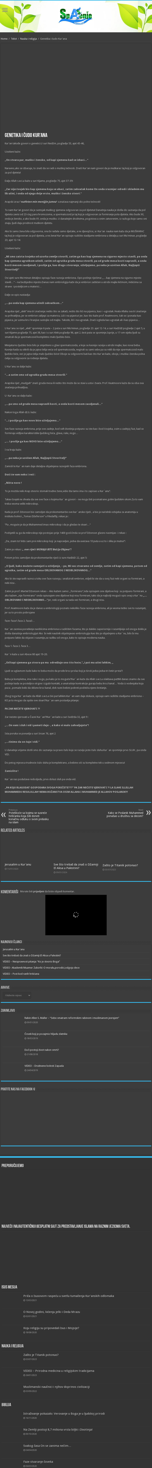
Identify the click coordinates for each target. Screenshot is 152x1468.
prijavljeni (38, 891)
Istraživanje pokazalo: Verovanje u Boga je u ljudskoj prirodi (64, 1413)
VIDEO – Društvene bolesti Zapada (44, 1065)
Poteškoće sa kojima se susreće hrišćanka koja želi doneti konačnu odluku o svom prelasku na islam (29, 816)
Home (4, 38)
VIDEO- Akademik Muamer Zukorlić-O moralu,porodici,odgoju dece (41, 967)
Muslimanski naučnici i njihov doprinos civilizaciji (56, 1387)
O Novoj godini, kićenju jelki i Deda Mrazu (51, 1312)
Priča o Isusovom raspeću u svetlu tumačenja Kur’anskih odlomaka (68, 1296)
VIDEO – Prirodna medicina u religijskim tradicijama (58, 1371)
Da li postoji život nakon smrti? (42, 1049)
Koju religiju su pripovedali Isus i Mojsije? (51, 1328)
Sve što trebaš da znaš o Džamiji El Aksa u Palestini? (76, 866)
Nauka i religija (28, 38)
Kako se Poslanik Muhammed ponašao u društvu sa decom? (123, 813)
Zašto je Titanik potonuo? (120, 865)
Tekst (14, 38)
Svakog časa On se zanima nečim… (47, 1446)
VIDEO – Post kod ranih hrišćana (21, 973)
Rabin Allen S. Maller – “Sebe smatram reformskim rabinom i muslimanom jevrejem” (72, 1017)
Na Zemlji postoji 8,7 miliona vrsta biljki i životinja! (58, 1429)
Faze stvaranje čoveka (38, 1461)
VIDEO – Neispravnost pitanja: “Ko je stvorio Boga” (31, 961)
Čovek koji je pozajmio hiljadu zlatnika (46, 1033)
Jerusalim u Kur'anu (18, 864)
